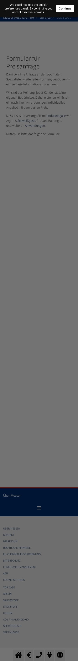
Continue (65, 8)
